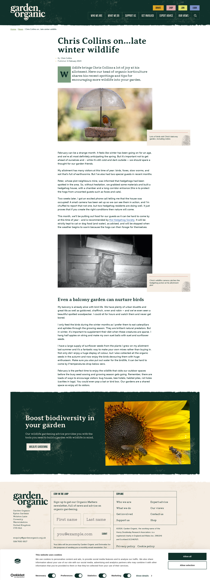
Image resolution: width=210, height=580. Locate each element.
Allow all (187, 555)
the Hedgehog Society (122, 219)
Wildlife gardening (38, 447)
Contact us (156, 514)
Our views (183, 16)
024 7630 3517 (20, 541)
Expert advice (166, 16)
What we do (113, 16)
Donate (158, 7)
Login (195, 7)
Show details (142, 574)
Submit (104, 533)
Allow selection (187, 564)
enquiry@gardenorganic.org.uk (29, 537)
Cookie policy (146, 546)
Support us (130, 16)
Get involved (148, 16)
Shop (171, 7)
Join (182, 7)
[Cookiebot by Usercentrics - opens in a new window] (17, 575)
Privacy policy (125, 546)
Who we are (96, 16)
